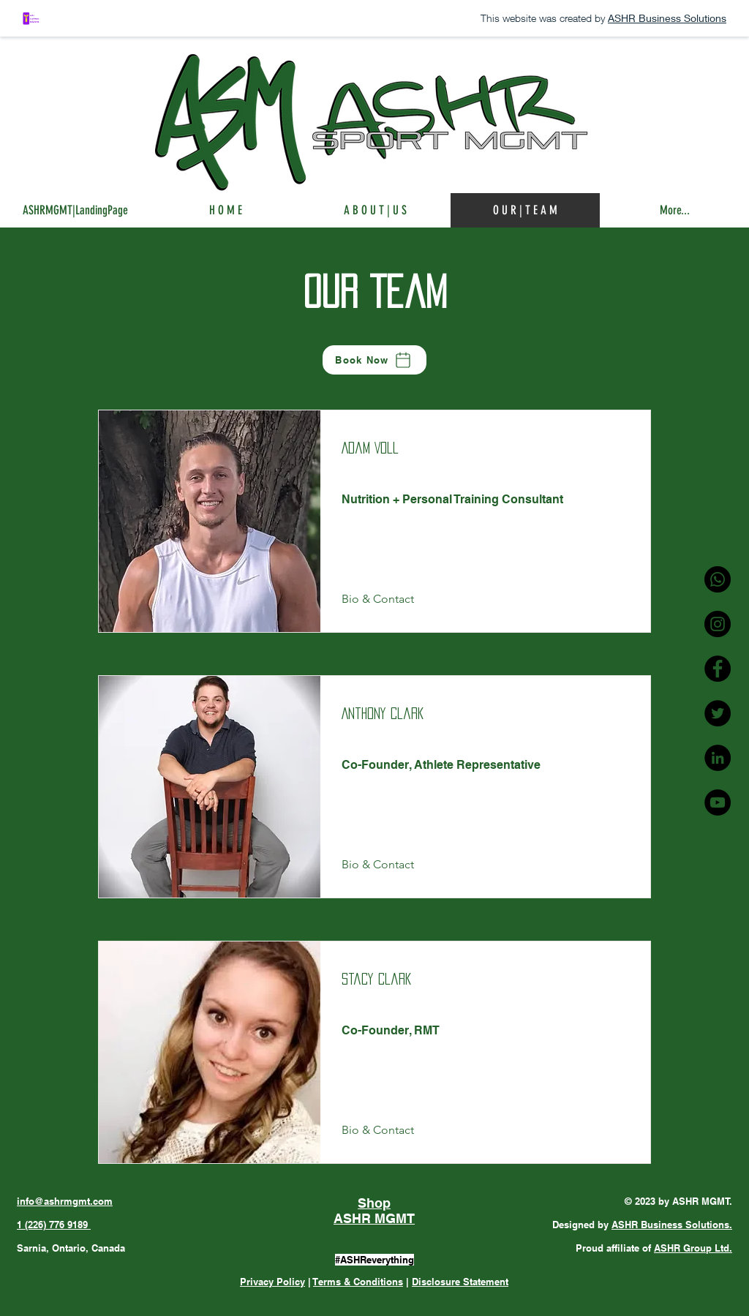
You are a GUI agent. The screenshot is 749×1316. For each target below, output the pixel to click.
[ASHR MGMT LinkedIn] (717, 758)
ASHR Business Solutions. (671, 1224)
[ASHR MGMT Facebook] (717, 668)
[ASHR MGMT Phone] (717, 579)
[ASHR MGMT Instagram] (717, 624)
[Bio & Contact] (381, 599)
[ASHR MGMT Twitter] (717, 713)
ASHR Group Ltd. (693, 1248)
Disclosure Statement (460, 1281)
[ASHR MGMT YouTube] (717, 802)
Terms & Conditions (358, 1281)
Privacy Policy (272, 1281)
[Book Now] (374, 360)
